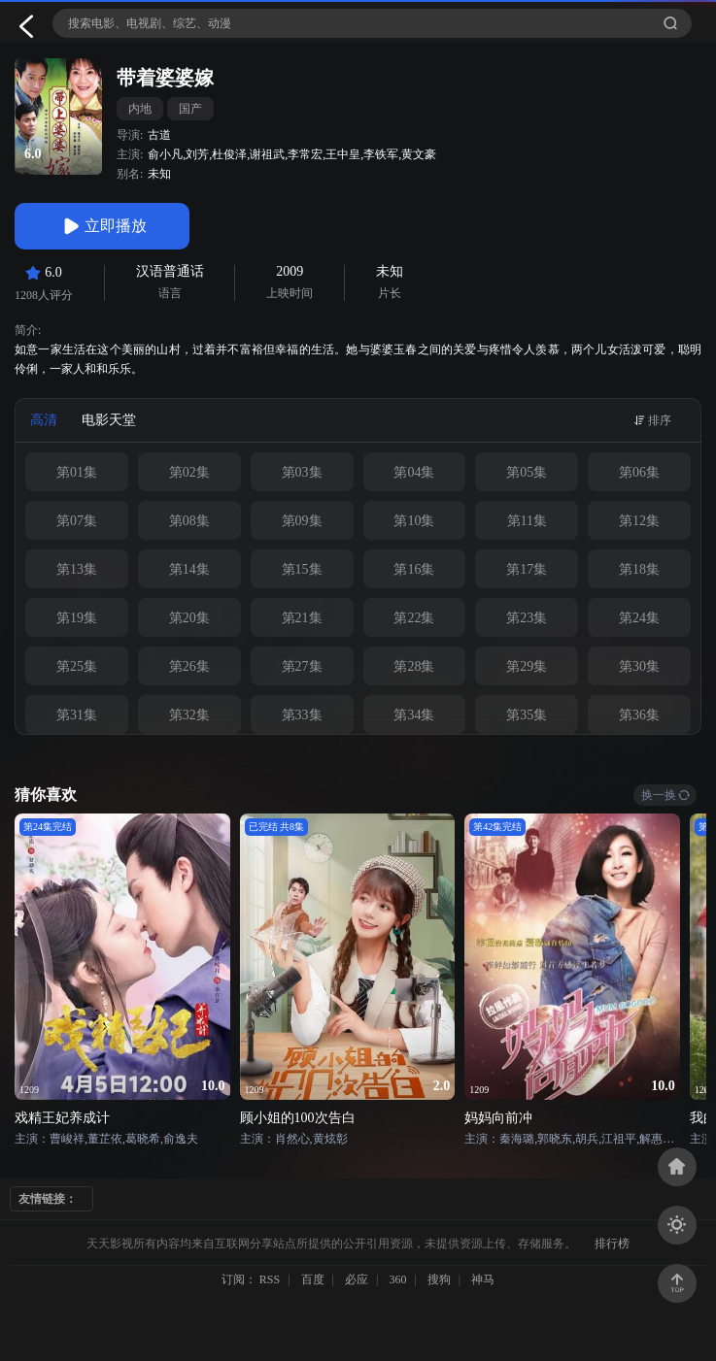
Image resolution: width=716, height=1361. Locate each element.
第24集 (639, 618)
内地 (140, 109)
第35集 (526, 715)
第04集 (413, 472)
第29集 (526, 666)
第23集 (526, 618)
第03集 (302, 472)
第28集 (413, 666)
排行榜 (612, 1243)
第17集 (526, 569)
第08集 (189, 521)
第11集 (527, 521)
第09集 (302, 521)
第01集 (76, 472)
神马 (482, 1279)
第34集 (413, 715)
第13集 (76, 569)
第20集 (189, 618)
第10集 (413, 521)
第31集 (76, 715)
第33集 (302, 715)
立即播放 (102, 226)
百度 (312, 1279)
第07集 (76, 521)
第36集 (639, 715)
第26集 (189, 666)
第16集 (413, 569)
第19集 (76, 618)
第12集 (639, 521)
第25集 (76, 666)
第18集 (639, 569)
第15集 (302, 569)
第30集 (639, 666)
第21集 (302, 618)
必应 (356, 1279)
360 (397, 1279)
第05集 (526, 472)
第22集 (413, 618)
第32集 (189, 715)
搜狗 (439, 1279)
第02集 (189, 472)
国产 (190, 109)
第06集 (639, 472)
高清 (43, 420)
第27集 (302, 666)
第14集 (189, 569)
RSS (269, 1279)
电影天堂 (109, 420)
